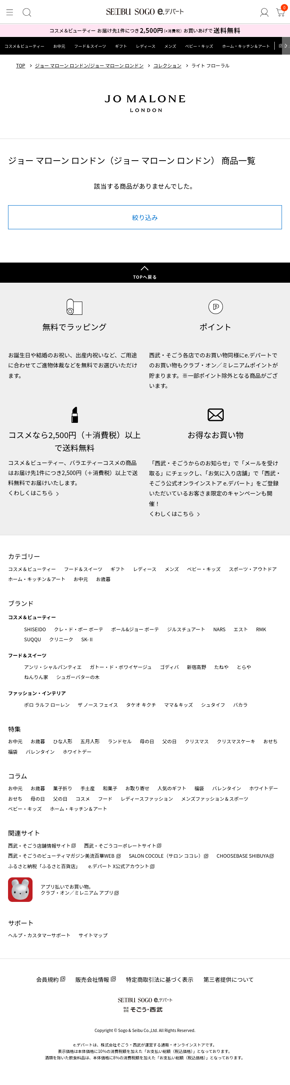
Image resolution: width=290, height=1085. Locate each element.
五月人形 (90, 741)
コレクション (167, 65)
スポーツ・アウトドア (253, 568)
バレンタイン (40, 751)
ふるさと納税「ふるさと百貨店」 (44, 866)
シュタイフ (213, 704)
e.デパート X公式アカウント (118, 866)
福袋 (13, 751)
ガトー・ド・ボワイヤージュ (121, 666)
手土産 (87, 788)
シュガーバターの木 (78, 676)
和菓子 (110, 788)
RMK (261, 629)
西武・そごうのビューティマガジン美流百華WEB (61, 855)
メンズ (170, 46)
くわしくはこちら (30, 493)
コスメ (83, 798)
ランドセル (120, 741)
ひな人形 (62, 741)
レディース (145, 46)
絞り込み (145, 217)
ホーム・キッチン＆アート (246, 46)
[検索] (27, 12)
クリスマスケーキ (236, 741)
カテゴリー (24, 556)
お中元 (59, 46)
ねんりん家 (36, 676)
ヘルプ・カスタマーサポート (39, 935)
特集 (14, 729)
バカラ (240, 704)
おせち (270, 741)
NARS (219, 629)
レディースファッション (146, 798)
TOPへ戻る (145, 277)
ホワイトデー (77, 751)
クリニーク (61, 639)
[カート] (280, 12)
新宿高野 (196, 666)
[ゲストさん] (264, 12)
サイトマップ (93, 935)
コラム (17, 776)
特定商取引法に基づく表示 (160, 979)
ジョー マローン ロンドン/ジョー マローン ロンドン (89, 65)
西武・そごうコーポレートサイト (120, 845)
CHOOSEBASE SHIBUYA (242, 855)
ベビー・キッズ (199, 46)
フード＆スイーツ (90, 46)
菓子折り (62, 788)
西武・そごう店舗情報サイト (39, 845)
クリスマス (197, 741)
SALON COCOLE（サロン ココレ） (166, 855)
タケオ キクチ (141, 704)
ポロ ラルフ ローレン (46, 704)
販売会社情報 (92, 979)
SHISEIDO (35, 629)
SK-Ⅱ (87, 639)
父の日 (169, 741)
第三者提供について (229, 979)
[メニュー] (9, 12)
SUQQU (32, 639)
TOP (20, 65)
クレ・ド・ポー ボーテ (78, 629)
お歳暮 (103, 578)
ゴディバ (169, 666)
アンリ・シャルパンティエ (53, 666)
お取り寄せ (137, 788)
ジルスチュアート (186, 629)
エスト (240, 629)
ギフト (121, 46)
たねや (221, 666)
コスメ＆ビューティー (24, 46)
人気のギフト (171, 788)
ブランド (21, 603)
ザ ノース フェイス (98, 704)
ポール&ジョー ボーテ (135, 629)
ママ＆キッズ (178, 704)
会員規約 (47, 979)
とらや (244, 666)
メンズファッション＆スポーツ (215, 798)
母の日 (147, 741)
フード (105, 798)
